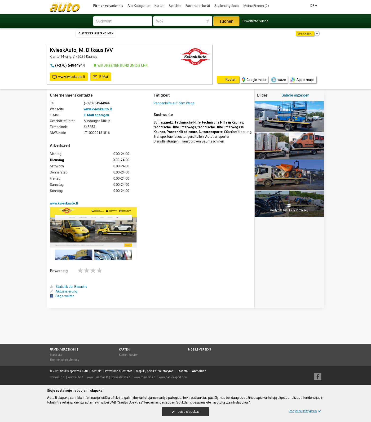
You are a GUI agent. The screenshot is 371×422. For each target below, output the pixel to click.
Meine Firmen (256, 6)
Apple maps (302, 79)
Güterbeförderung (237, 132)
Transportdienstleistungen (173, 136)
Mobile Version (199, 349)
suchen (226, 21)
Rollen (199, 136)
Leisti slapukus (185, 411)
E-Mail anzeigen (96, 115)
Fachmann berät (198, 6)
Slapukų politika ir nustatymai (155, 371)
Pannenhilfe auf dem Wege (174, 103)
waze (278, 80)
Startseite (56, 354)
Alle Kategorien (139, 6)
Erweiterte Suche (255, 21)
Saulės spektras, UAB (74, 371)
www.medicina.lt (144, 377)
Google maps (254, 79)
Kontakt (97, 371)
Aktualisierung (63, 291)
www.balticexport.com (173, 377)
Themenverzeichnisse (64, 359)
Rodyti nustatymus (305, 411)
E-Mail (101, 77)
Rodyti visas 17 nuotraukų (289, 208)
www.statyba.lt (120, 377)
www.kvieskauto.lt (68, 77)
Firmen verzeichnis (108, 6)
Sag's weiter (62, 296)
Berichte (175, 6)
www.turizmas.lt (97, 377)
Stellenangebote (226, 6)
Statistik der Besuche (68, 287)
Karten (159, 6)
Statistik (183, 371)
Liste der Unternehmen (95, 33)
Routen (133, 354)
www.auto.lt (75, 377)
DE (314, 6)
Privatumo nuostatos (118, 371)
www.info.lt (57, 377)
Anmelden (199, 371)
